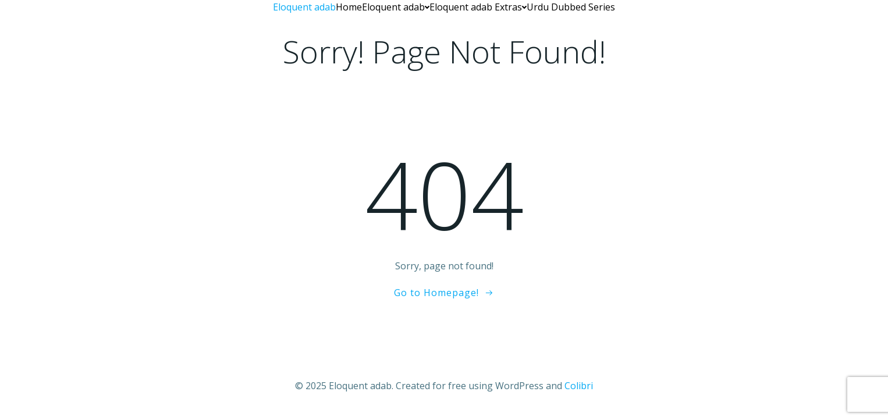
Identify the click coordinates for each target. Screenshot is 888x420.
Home (349, 7)
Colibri (578, 385)
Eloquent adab (395, 7)
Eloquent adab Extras (478, 7)
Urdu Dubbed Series (571, 7)
